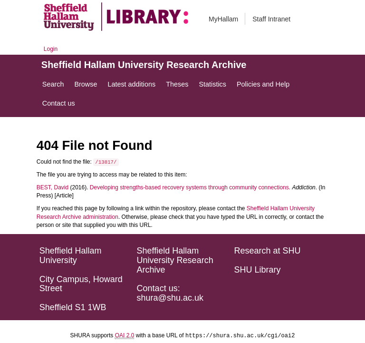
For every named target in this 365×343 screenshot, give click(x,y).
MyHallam (223, 19)
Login (51, 49)
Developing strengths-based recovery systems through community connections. (190, 187)
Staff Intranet (271, 19)
